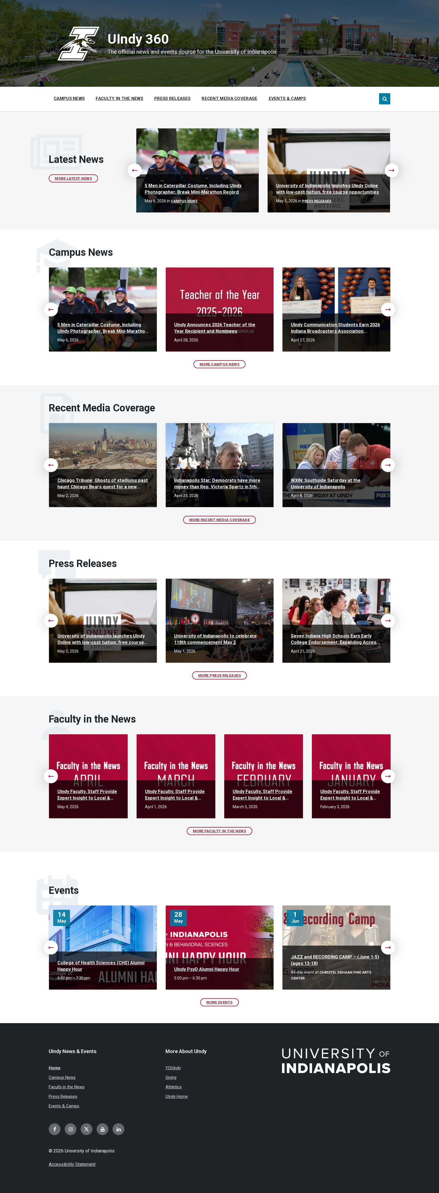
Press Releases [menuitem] (172, 98)
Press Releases (316, 201)
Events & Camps (64, 1105)
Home (54, 1067)
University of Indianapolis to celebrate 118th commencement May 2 (215, 639)
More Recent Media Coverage (219, 520)
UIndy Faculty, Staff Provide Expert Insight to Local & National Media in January (350, 795)
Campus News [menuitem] (69, 98)
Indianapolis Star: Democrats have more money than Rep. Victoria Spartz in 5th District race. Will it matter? (217, 484)
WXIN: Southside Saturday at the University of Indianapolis (326, 483)
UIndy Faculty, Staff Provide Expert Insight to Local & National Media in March (175, 795)
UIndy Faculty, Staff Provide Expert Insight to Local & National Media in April (87, 795)
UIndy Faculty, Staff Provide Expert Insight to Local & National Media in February (262, 795)
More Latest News (73, 178)
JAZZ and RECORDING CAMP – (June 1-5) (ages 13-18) (335, 960)
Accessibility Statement (72, 1164)
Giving (170, 1077)
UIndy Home (176, 1096)
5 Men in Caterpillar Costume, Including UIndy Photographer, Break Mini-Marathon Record (193, 189)
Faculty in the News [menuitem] (119, 98)
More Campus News (219, 364)
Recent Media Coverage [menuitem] (229, 98)
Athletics (173, 1086)
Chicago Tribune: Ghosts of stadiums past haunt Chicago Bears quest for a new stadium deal (102, 484)
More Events (219, 1002)
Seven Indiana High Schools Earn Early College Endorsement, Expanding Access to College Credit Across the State (335, 639)
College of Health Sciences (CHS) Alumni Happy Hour (100, 966)
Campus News (184, 201)
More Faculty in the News (219, 831)
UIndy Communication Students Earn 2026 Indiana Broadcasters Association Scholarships (335, 328)
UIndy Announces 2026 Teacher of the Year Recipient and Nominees (214, 328)
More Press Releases (219, 675)
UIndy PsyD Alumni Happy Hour (206, 969)
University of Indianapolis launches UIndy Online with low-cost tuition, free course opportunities (327, 189)
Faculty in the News (67, 1086)
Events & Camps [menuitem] (287, 98)
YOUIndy (173, 1067)
